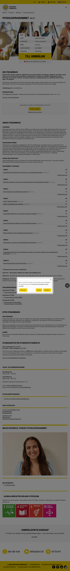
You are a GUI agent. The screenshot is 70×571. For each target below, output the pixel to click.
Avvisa (39, 290)
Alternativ (23, 290)
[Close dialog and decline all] (50, 279)
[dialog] (35, 285)
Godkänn (47, 290)
